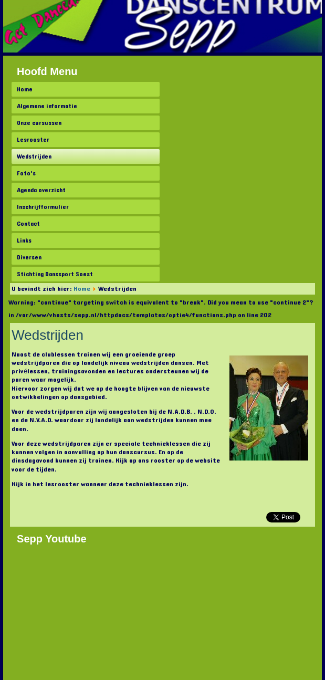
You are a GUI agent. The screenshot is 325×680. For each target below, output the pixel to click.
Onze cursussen (39, 123)
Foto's (26, 173)
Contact (28, 223)
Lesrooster (33, 139)
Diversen (29, 257)
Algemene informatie (47, 106)
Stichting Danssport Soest (55, 274)
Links (24, 240)
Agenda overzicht (41, 190)
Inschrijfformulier (43, 207)
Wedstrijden (34, 156)
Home (25, 89)
